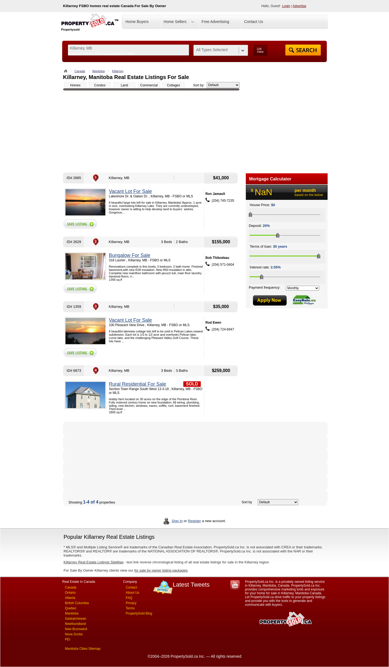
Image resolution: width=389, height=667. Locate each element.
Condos (99, 85)
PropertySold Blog (139, 613)
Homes (75, 85)
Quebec (70, 608)
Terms (130, 608)
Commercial (149, 85)
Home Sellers (175, 21)
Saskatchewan (75, 619)
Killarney (118, 71)
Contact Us (253, 21)
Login (286, 6)
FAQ (129, 598)
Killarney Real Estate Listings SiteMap (94, 562)
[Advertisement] (151, 131)
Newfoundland (75, 624)
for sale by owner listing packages (160, 570)
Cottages (173, 85)
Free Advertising (215, 21)
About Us (132, 593)
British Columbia (77, 603)
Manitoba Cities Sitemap (82, 649)
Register (194, 521)
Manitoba (98, 71)
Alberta (70, 598)
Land (124, 85)
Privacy (131, 603)
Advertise (299, 6)
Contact (131, 587)
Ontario (70, 593)
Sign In (177, 521)
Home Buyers (137, 21)
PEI (67, 639)
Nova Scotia (74, 634)
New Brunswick (76, 629)
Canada (79, 71)
